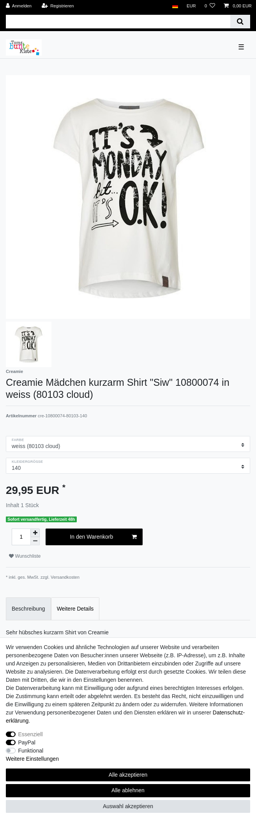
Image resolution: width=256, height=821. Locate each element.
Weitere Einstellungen (32, 759)
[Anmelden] (19, 6)
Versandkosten (65, 577)
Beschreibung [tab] (28, 609)
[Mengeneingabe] (21, 537)
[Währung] (191, 6)
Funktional (31, 750)
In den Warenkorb (103, 537)
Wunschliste (25, 556)
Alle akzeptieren (128, 775)
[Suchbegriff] (118, 21)
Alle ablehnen (128, 790)
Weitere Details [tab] (75, 609)
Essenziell (30, 734)
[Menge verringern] (35, 541)
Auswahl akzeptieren (128, 806)
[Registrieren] (57, 6)
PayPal (26, 742)
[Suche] (240, 21)
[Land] (175, 6)
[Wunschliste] (209, 6)
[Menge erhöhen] (35, 533)
